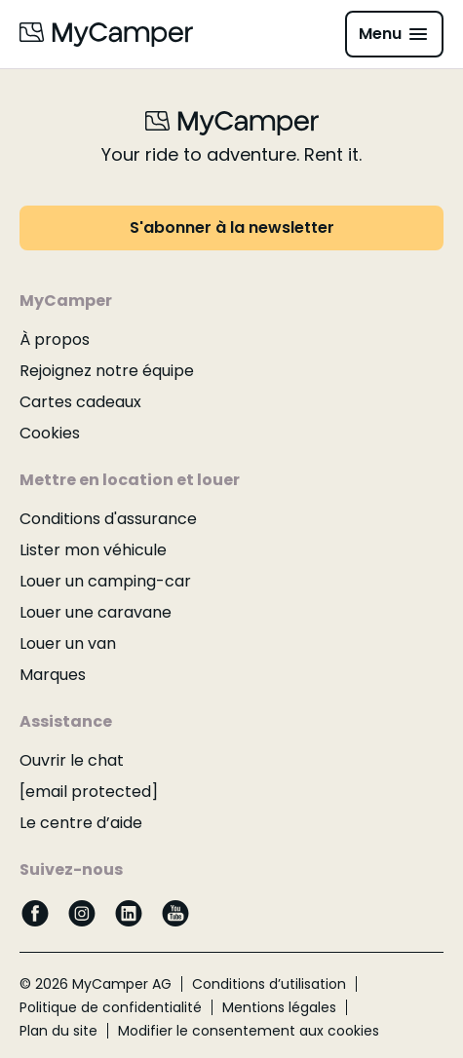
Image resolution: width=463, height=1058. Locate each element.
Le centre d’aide (80, 823)
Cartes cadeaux (80, 402)
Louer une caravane (95, 612)
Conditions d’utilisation (269, 984)
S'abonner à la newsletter (232, 227)
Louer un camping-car (105, 581)
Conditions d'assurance (108, 519)
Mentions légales (279, 1007)
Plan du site (58, 1030)
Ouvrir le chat (71, 760)
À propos (54, 339)
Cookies (49, 433)
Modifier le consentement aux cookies (248, 1030)
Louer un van (67, 643)
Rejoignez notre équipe (106, 370)
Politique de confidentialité (110, 1007)
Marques (52, 674)
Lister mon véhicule (93, 550)
